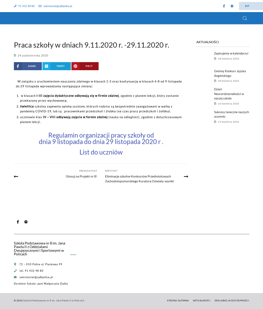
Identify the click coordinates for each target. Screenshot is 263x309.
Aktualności (201, 300)
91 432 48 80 (24, 6)
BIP (247, 5)
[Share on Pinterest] (85, 66)
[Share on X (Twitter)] (56, 66)
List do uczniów (101, 152)
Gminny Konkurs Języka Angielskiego (230, 73)
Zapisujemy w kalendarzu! (231, 53)
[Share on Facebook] (28, 66)
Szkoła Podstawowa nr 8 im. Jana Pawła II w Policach (53, 300)
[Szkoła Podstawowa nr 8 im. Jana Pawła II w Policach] (19, 18)
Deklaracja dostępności (232, 300)
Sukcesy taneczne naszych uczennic (231, 114)
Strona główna (178, 300)
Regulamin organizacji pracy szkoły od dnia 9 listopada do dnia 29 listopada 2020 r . (101, 138)
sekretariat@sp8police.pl (55, 6)
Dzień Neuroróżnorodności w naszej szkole (229, 93)
